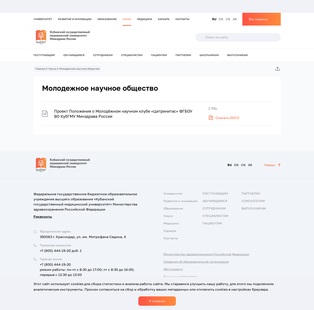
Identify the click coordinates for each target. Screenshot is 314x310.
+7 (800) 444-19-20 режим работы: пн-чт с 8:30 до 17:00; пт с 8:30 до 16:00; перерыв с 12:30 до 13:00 (87, 269)
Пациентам (159, 55)
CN (228, 19)
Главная (40, 68)
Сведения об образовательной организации (196, 261)
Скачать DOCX (227, 118)
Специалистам (131, 55)
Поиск (200, 37)
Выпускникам (237, 55)
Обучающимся (73, 55)
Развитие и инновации (74, 19)
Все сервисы (258, 19)
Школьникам (209, 55)
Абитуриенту (173, 269)
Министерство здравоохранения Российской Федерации (206, 254)
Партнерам (183, 55)
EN (221, 19)
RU (214, 19)
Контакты (182, 19)
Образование (107, 19)
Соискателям (253, 201)
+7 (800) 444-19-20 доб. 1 (61, 250)
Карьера (163, 19)
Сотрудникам (103, 55)
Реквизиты (42, 216)
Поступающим (44, 55)
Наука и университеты (181, 276)
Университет (42, 19)
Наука (127, 19)
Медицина (144, 19)
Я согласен (157, 301)
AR (235, 19)
